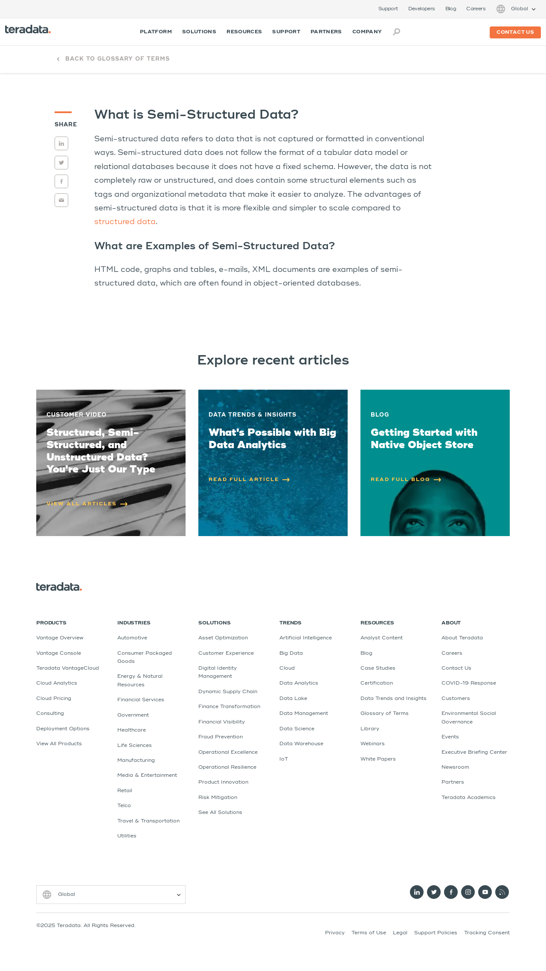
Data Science (296, 729)
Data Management (303, 713)
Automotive (132, 638)
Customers (455, 698)
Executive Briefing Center (474, 752)
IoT (283, 759)
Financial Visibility (221, 722)
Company (367, 32)
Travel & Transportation (148, 821)
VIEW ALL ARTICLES (87, 504)
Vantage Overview (59, 638)
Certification (376, 683)
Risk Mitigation (217, 797)
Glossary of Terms (384, 713)
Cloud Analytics (56, 683)
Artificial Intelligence (305, 638)
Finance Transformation (229, 706)
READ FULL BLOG (406, 479)
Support (388, 9)
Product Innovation (223, 782)
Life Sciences (134, 745)
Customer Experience (226, 653)
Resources (244, 32)
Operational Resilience (227, 767)
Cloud (287, 668)
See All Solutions (220, 812)
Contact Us (456, 668)
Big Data (291, 653)
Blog (450, 9)
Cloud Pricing (53, 698)
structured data (125, 222)
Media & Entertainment (147, 775)
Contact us (515, 32)
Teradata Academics (468, 797)
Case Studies (377, 668)
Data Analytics (298, 683)
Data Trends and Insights (393, 698)
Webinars (372, 743)
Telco (124, 805)
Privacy (335, 933)
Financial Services (140, 700)
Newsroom (455, 767)
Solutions (199, 32)
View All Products (59, 743)
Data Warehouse (301, 743)
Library (369, 729)
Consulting (50, 713)
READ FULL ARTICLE (249, 479)
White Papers (378, 759)
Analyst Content (381, 638)
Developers (421, 9)
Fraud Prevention (220, 737)
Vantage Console (58, 653)
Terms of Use (368, 933)
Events (450, 737)
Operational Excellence (228, 752)
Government (133, 715)
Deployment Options (63, 729)
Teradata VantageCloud (67, 668)
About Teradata (462, 638)
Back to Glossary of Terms (117, 59)
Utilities (126, 836)
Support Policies (435, 933)
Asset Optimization (223, 638)
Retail (124, 790)
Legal (400, 933)
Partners (326, 32)
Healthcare (131, 730)
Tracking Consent (487, 933)
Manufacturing (136, 760)
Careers (475, 9)
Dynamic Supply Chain (227, 691)
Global (519, 9)
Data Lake (293, 698)
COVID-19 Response (468, 683)
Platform (156, 32)
